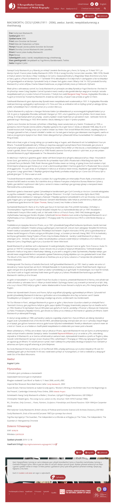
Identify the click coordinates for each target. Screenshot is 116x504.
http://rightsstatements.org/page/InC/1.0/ (40, 444)
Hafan (56, 8)
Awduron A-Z (71, 8)
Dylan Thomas (40, 202)
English (103, 4)
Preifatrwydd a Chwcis (16, 491)
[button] (96, 4)
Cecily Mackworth (53, 384)
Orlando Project (59, 391)
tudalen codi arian (25, 473)
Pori (62, 8)
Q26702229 (19, 434)
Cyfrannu (60, 477)
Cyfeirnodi (102, 16)
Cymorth (46, 491)
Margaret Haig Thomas (77, 94)
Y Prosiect (37, 491)
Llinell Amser (83, 4)
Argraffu (89, 16)
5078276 (15, 430)
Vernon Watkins (62, 215)
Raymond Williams (65, 333)
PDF (78, 16)
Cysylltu (53, 493)
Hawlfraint (28, 491)
